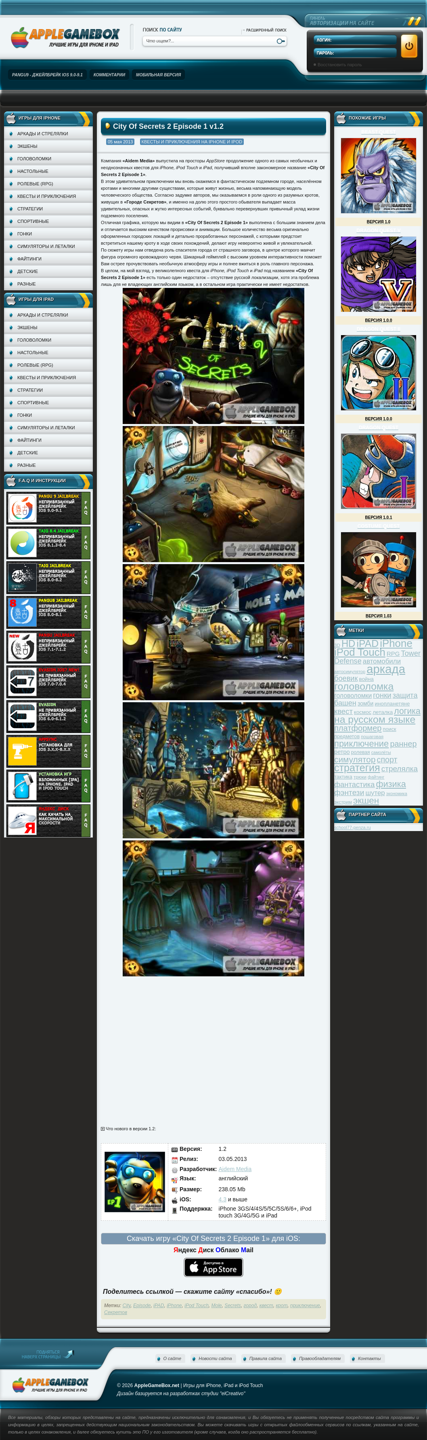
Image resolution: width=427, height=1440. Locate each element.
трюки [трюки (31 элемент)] (360, 776)
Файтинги (29, 258)
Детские (27, 271)
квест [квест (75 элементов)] (343, 711)
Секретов (115, 1312)
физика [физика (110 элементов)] (391, 784)
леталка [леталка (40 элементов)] (383, 712)
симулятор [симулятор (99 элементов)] (354, 759)
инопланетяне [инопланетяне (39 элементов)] (392, 704)
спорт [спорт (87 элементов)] (387, 759)
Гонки (24, 233)
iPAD (158, 1305)
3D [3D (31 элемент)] (337, 645)
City (127, 1305)
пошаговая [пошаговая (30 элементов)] (372, 736)
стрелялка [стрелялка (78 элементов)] (399, 768)
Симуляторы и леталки (46, 246)
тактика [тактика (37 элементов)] (343, 777)
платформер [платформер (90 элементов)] (358, 728)
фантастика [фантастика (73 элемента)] (354, 784)
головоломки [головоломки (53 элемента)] (353, 695)
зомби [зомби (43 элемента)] (366, 703)
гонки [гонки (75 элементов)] (382, 695)
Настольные (32, 171)
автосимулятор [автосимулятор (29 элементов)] (349, 671)
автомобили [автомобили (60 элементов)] (382, 661)
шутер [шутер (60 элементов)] (375, 793)
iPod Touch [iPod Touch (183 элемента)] (359, 652)
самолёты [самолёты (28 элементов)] (381, 752)
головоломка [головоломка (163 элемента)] (364, 686)
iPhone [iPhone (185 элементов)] (396, 643)
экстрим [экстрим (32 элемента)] (343, 801)
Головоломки (34, 158)
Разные (26, 283)
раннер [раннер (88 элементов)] (403, 743)
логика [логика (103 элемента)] (407, 711)
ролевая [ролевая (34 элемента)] (360, 752)
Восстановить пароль (340, 64)
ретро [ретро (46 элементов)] (342, 752)
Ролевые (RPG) (35, 183)
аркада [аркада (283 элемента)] (385, 669)
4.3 (222, 1199)
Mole (216, 1305)
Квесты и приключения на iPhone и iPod (192, 141)
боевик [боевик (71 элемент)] (346, 678)
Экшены (27, 146)
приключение (305, 1305)
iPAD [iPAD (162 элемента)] (367, 643)
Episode (142, 1305)
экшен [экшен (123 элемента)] (366, 801)
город (250, 1305)
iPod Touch (196, 1305)
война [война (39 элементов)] (366, 679)
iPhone (174, 1305)
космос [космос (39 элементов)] (362, 712)
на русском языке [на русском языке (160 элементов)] (374, 719)
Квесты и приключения (46, 196)
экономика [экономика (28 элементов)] (396, 793)
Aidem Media (235, 1169)
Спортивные (33, 221)
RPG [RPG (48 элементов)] (393, 653)
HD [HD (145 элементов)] (348, 643)
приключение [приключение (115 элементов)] (361, 744)
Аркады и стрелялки (42, 133)
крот (281, 1305)
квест (266, 1305)
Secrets (232, 1305)
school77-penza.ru (352, 827)
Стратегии (30, 208)
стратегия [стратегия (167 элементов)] (357, 767)
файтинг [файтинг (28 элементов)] (376, 777)
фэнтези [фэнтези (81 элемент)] (349, 792)
